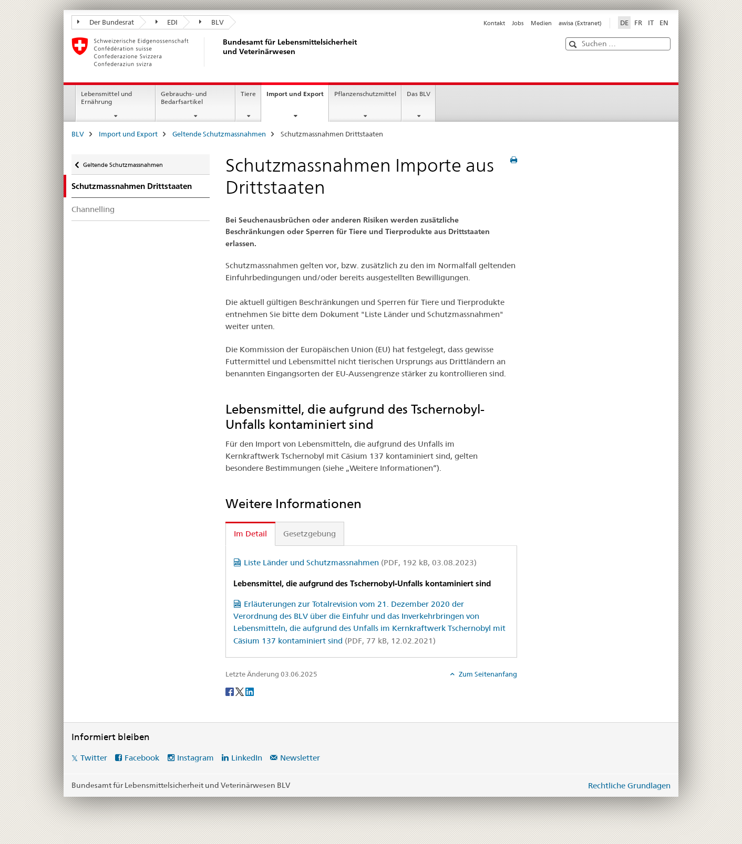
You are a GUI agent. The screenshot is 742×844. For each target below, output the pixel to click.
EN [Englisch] (663, 22)
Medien (541, 23)
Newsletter (300, 758)
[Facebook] (230, 691)
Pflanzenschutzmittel (365, 94)
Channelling (93, 209)
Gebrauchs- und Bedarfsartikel (184, 98)
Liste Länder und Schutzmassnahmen (360, 562)
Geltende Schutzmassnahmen (219, 134)
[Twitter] (240, 691)
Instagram (195, 758)
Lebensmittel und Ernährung (106, 98)
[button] (574, 44)
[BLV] (221, 52)
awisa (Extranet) (580, 23)
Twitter (93, 758)
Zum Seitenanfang (487, 674)
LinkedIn (246, 758)
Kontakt (494, 23)
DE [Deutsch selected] (624, 22)
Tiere (248, 94)
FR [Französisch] (638, 22)
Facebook (142, 758)
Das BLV (418, 94)
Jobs (517, 23)
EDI (167, 22)
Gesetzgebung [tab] (309, 534)
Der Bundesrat (105, 22)
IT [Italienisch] (651, 22)
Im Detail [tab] (250, 534)
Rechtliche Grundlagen (629, 785)
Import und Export (297, 97)
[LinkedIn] (249, 691)
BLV (211, 22)
